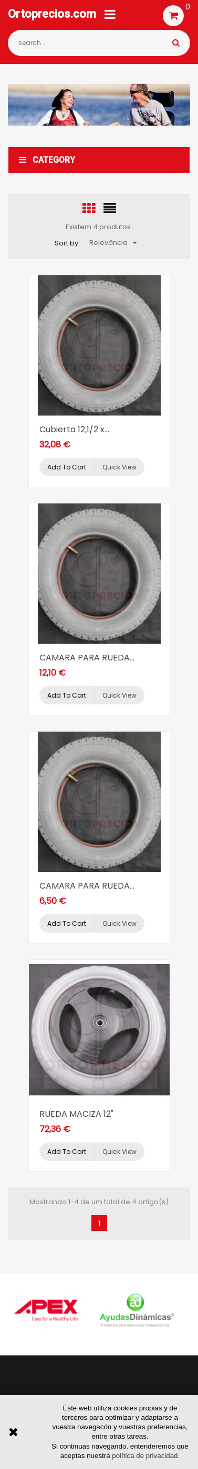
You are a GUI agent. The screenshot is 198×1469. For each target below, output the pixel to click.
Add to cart (66, 467)
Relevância (113, 243)
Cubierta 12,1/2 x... (74, 429)
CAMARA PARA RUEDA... (86, 658)
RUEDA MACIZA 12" (76, 1114)
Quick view (119, 467)
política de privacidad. (146, 1456)
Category (47, 160)
